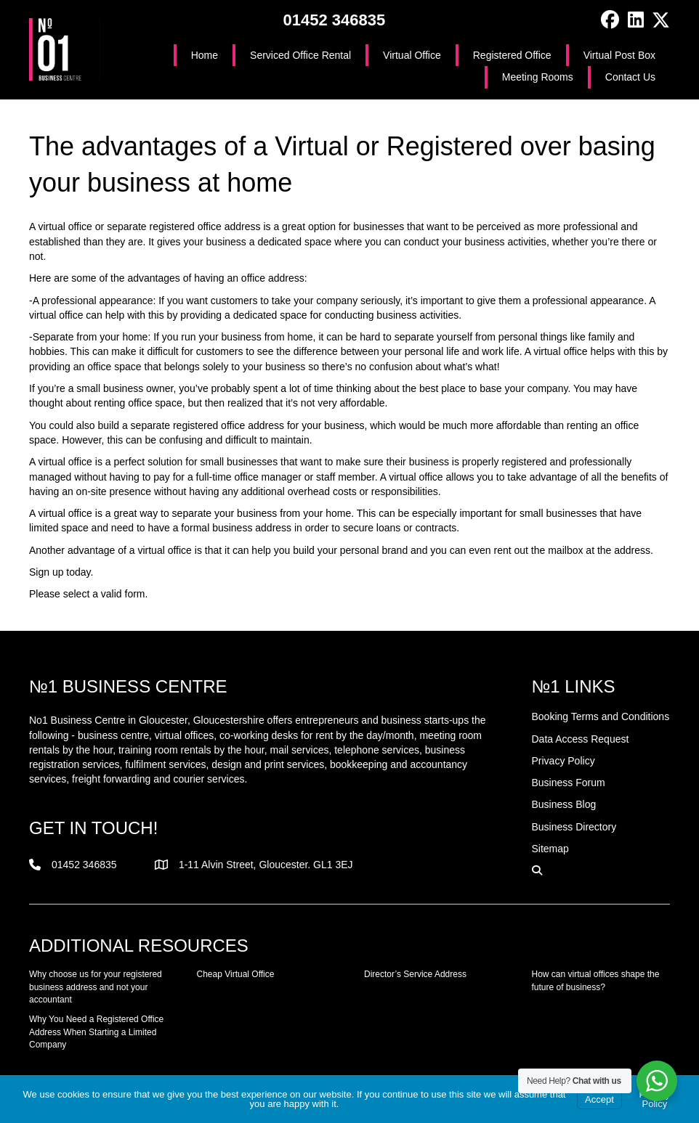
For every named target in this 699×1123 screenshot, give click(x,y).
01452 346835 (334, 20)
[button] (610, 20)
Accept (599, 1099)
